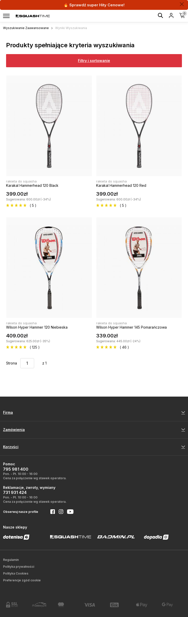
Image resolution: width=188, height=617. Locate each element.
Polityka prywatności (18, 566)
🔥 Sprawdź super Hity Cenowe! (94, 5)
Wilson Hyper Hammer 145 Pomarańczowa (131, 327)
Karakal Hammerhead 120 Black (32, 185)
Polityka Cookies (15, 573)
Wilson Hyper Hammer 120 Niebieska (37, 327)
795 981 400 (15, 469)
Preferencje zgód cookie (22, 580)
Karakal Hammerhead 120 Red (121, 185)
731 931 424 (15, 492)
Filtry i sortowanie (94, 60)
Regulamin (11, 560)
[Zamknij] (182, 4)
